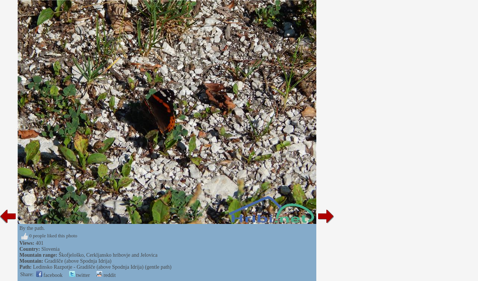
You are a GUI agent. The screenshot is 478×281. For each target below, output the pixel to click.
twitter (79, 275)
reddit (106, 275)
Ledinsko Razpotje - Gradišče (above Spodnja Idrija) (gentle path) (102, 267)
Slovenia (50, 249)
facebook (49, 275)
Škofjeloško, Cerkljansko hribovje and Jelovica (108, 255)
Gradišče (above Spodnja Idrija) (77, 261)
